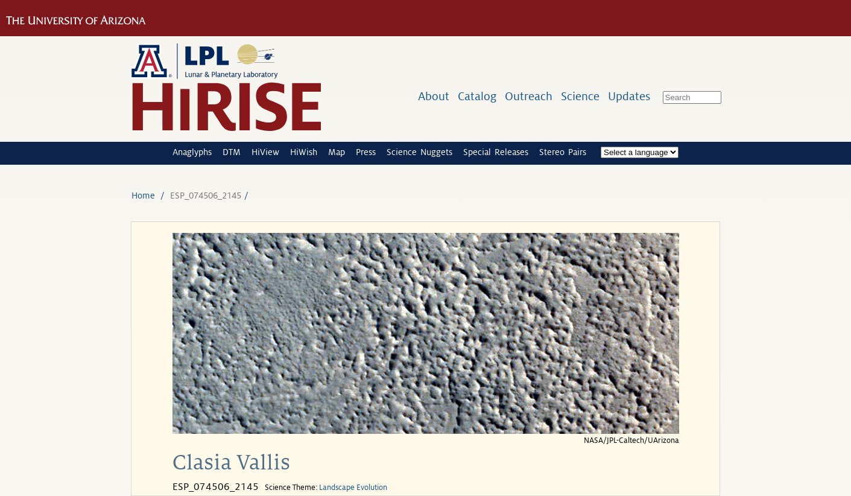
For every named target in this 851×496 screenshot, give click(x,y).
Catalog (477, 96)
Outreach (528, 96)
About (433, 96)
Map (336, 152)
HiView (265, 152)
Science (580, 96)
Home (143, 195)
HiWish (303, 152)
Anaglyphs (192, 152)
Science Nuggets (419, 152)
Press (366, 152)
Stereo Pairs (562, 152)
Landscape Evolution (353, 487)
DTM (232, 152)
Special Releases (495, 152)
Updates (629, 96)
